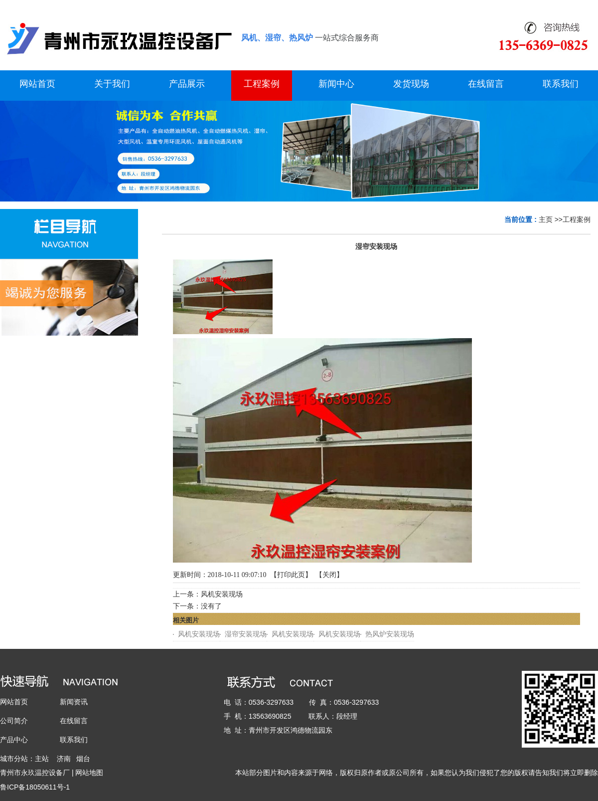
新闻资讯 (74, 702)
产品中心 (14, 740)
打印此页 (291, 575)
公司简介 (14, 721)
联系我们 (74, 740)
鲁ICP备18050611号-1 (35, 787)
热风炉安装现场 (389, 634)
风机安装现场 (222, 594)
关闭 (329, 575)
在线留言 (74, 721)
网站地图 (89, 773)
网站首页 (14, 702)
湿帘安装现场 (246, 634)
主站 (42, 759)
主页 (546, 219)
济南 (64, 759)
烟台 (83, 759)
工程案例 (577, 219)
